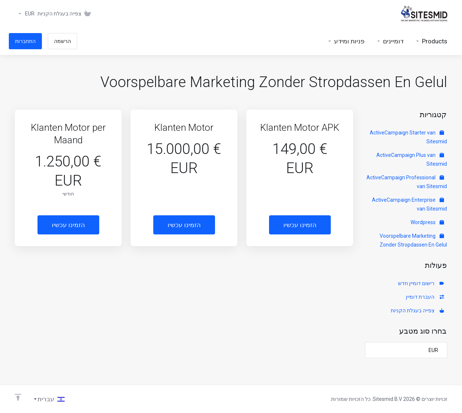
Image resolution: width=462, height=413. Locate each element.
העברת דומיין (425, 297)
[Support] (346, 41)
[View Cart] (66, 13)
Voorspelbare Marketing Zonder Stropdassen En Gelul (413, 240)
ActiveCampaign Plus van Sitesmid (411, 159)
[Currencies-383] (25, 13)
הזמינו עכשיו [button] (299, 225)
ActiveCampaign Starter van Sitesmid (408, 137)
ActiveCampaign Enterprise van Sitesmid (409, 204)
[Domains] (389, 41)
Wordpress (427, 222)
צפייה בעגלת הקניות (417, 310)
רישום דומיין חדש (421, 283)
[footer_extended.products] (431, 41)
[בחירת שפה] (49, 399)
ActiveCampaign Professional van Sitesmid (406, 182)
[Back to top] (18, 397)
